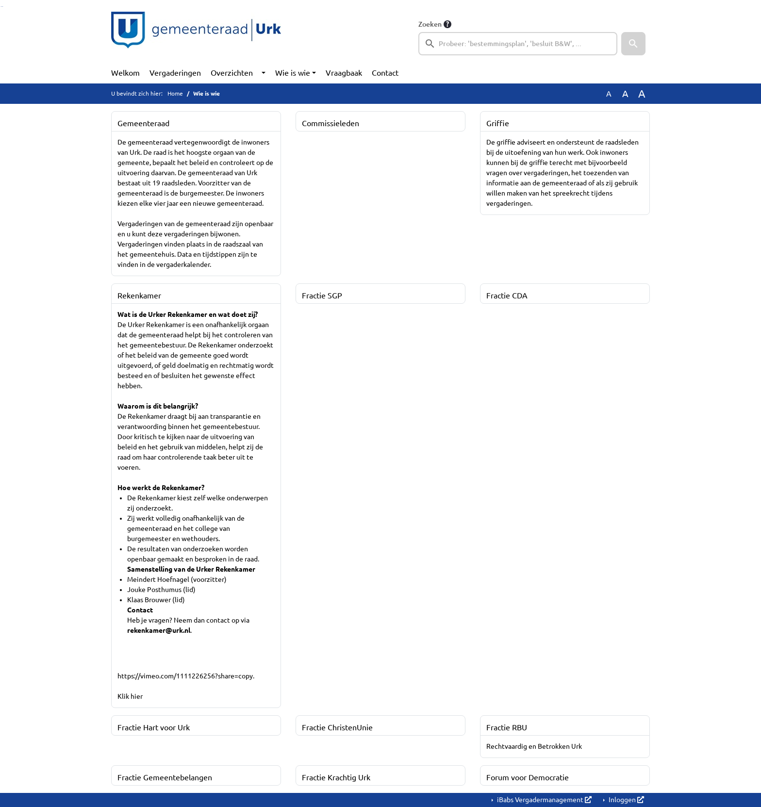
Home (175, 93)
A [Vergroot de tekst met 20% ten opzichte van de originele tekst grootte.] (625, 93)
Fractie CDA (507, 295)
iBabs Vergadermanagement (544, 800)
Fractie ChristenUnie (337, 727)
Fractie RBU (506, 727)
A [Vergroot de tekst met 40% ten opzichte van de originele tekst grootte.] (641, 93)
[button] (633, 43)
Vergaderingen (175, 72)
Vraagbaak (344, 72)
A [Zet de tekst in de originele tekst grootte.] (609, 93)
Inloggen (625, 800)
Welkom (125, 72)
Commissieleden (330, 123)
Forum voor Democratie (527, 777)
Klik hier (130, 696)
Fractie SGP (322, 295)
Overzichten (232, 72)
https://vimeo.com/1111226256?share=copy (185, 676)
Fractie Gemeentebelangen (164, 777)
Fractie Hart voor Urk (153, 727)
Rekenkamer (139, 295)
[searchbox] (517, 43)
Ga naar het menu (2, 6)
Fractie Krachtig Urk (336, 777)
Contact (385, 72)
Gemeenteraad (143, 123)
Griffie (497, 123)
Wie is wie (292, 72)
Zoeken (430, 24)
